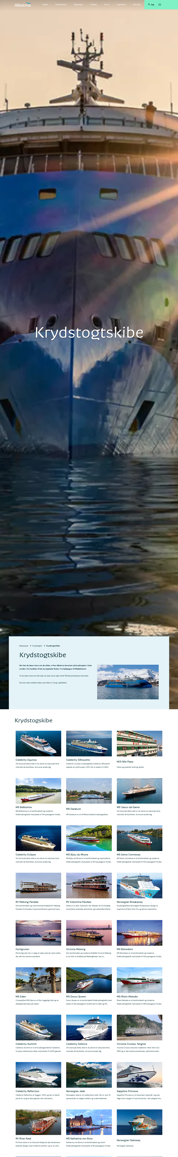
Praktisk (93, 4)
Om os (107, 4)
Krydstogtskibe (53, 646)
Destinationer (61, 4)
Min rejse (137, 4)
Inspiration (121, 4)
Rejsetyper (78, 4)
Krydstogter (37, 646)
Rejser (45, 4)
